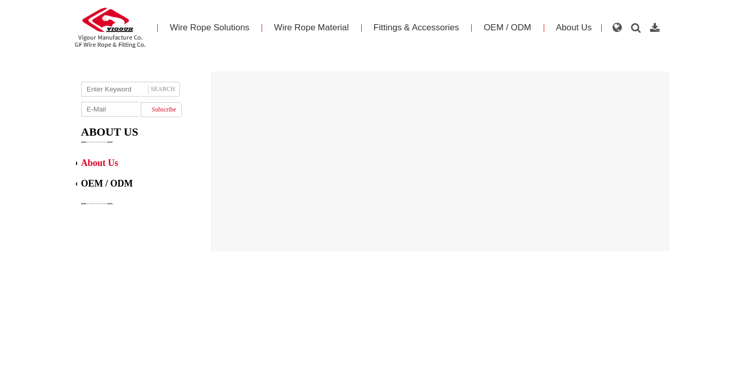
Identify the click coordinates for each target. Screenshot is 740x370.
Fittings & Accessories (416, 27)
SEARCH (163, 88)
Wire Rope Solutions (209, 27)
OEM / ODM (507, 27)
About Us (574, 27)
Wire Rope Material (311, 27)
